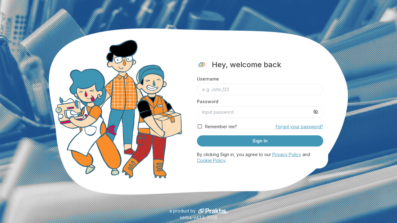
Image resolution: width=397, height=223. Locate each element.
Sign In (260, 140)
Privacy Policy (286, 154)
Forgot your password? (299, 126)
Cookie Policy (211, 160)
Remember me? (221, 126)
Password (207, 101)
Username (208, 78)
